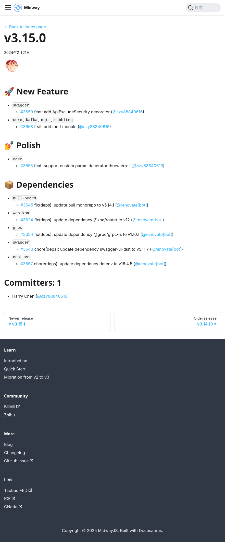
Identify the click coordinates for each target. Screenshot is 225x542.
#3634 (26, 234)
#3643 (26, 249)
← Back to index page (25, 26)
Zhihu (9, 414)
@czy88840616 (127, 111)
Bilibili (12, 406)
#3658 (26, 126)
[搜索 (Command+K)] (203, 7)
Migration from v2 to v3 (26, 377)
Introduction (15, 360)
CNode (13, 506)
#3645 (26, 205)
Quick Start (15, 368)
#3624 (26, 219)
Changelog (14, 452)
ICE (9, 498)
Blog (8, 444)
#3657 (26, 263)
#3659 (26, 111)
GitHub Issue (18, 460)
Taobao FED (18, 490)
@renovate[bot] (132, 205)
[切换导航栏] (8, 7)
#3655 (26, 165)
